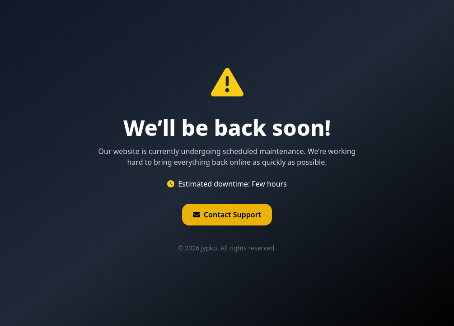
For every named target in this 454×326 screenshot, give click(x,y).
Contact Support (227, 215)
